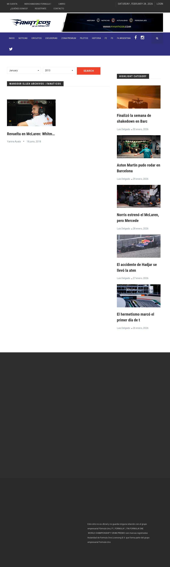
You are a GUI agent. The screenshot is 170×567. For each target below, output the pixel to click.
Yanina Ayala (14, 141)
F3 (112, 38)
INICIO (12, 38)
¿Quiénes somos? (19, 8)
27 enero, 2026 (140, 277)
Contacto (58, 8)
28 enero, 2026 (140, 227)
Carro (61, 4)
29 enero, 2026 (140, 178)
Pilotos (84, 38)
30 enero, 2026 (140, 129)
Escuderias (51, 38)
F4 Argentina (123, 38)
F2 (106, 38)
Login (160, 3)
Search (89, 70)
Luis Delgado (123, 129)
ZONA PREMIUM (68, 38)
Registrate (40, 8)
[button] (24, 70)
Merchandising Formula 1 (37, 4)
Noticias (23, 38)
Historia (96, 38)
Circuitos (36, 38)
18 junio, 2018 (34, 141)
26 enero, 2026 (140, 326)
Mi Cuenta (12, 4)
